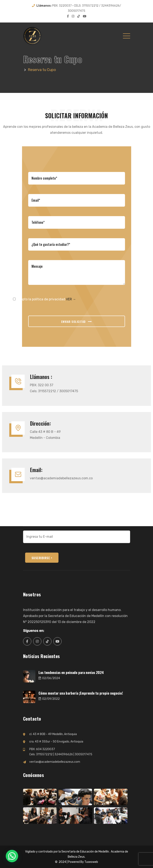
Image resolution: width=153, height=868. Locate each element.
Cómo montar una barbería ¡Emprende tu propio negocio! (81, 693)
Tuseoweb (91, 862)
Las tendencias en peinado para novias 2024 (71, 672)
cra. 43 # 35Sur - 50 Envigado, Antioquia (56, 741)
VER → (71, 299)
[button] (12, 856)
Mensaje (76, 272)
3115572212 (44, 754)
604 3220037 (45, 749)
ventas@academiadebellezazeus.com (54, 762)
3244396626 (63, 754)
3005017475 (83, 754)
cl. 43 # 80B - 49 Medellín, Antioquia (53, 734)
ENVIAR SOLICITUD (76, 321)
